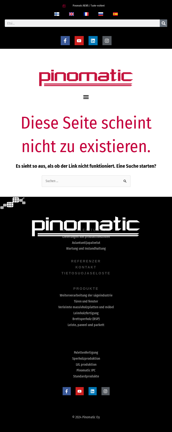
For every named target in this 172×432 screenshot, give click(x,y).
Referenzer (86, 261)
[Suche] (163, 23)
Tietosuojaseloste (86, 273)
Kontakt (86, 267)
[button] (86, 97)
